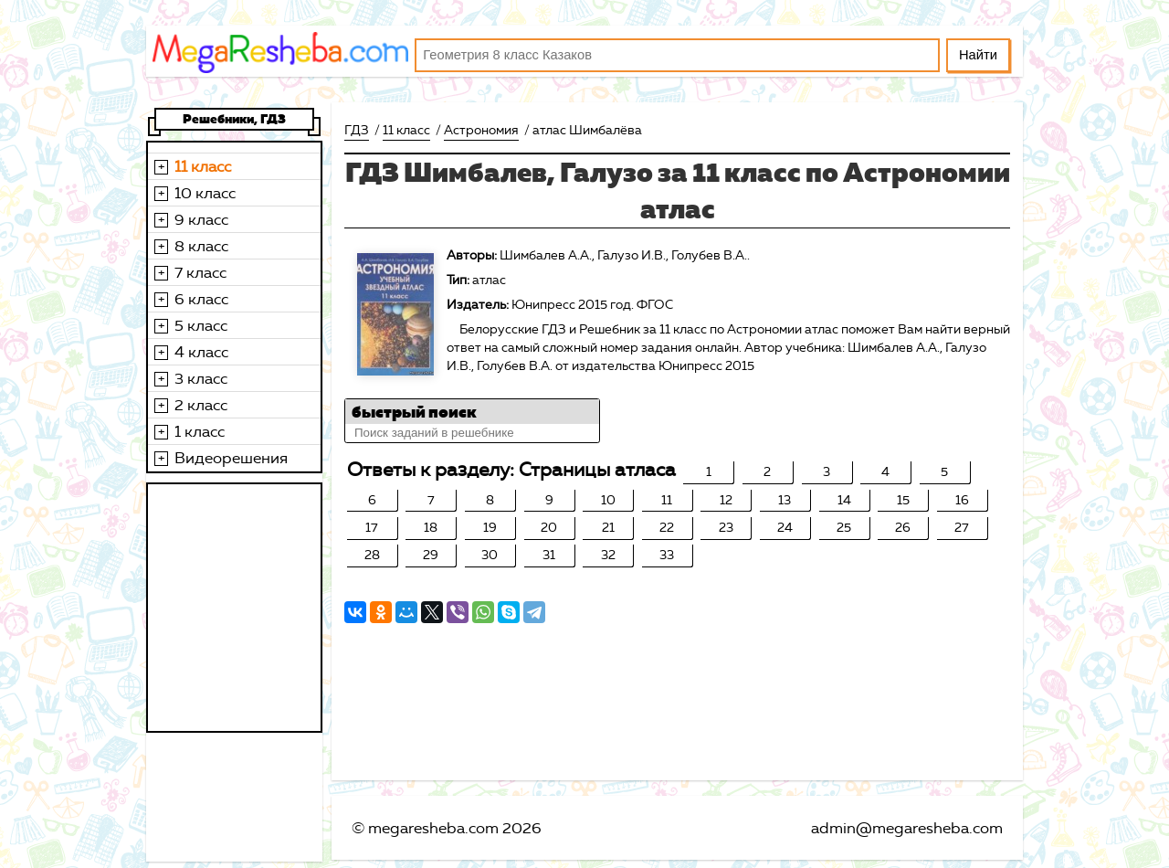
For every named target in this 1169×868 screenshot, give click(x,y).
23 (726, 527)
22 (666, 527)
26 (903, 527)
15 (903, 500)
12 (726, 500)
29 (430, 555)
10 (608, 500)
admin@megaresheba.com (907, 828)
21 (608, 527)
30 (489, 555)
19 (490, 527)
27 (961, 527)
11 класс (202, 166)
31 (548, 555)
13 (784, 500)
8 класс (201, 246)
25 (844, 527)
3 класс (200, 378)
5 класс (200, 325)
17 (371, 527)
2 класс (200, 405)
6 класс (201, 299)
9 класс (201, 219)
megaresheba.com (433, 828)
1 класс (199, 431)
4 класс (201, 352)
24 (785, 527)
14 (844, 500)
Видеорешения (231, 458)
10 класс (205, 193)
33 (666, 555)
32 (608, 555)
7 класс (200, 272)
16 (962, 500)
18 (430, 527)
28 (372, 555)
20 (549, 527)
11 (666, 500)
